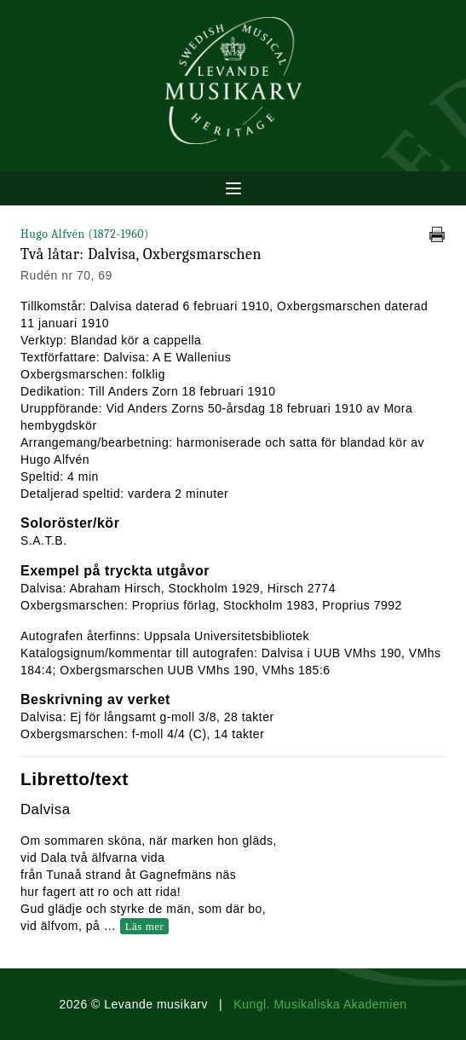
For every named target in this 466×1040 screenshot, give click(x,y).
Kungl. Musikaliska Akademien (319, 1004)
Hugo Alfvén (84, 234)
